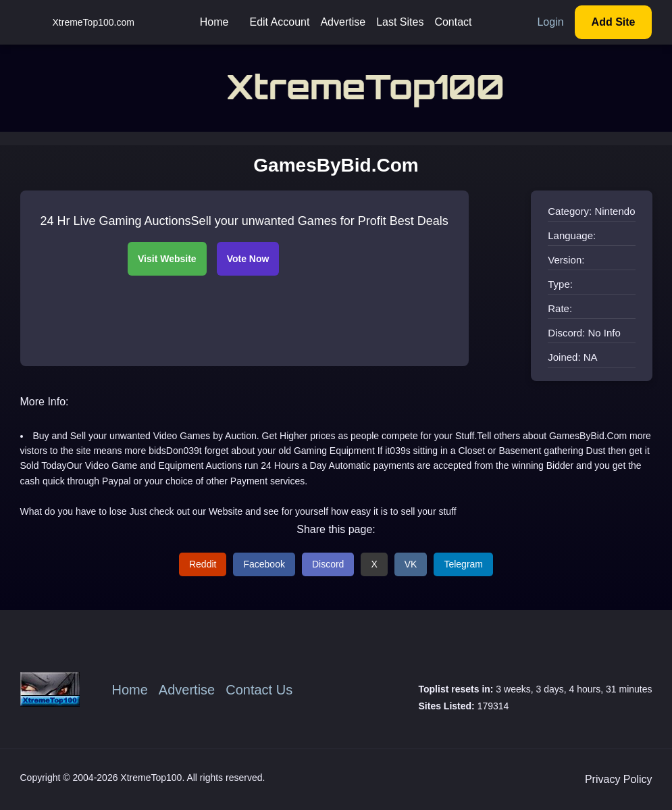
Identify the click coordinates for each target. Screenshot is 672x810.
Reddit (202, 564)
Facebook (263, 564)
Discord (328, 564)
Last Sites (399, 22)
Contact (452, 22)
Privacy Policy (618, 779)
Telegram (463, 564)
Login (550, 22)
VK (411, 564)
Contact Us (259, 689)
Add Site (614, 22)
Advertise (342, 22)
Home (214, 22)
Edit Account (279, 22)
